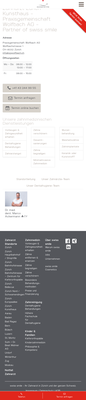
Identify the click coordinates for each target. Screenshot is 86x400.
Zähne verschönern (40, 132)
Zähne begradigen (39, 152)
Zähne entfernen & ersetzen (31, 257)
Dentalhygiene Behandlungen (13, 145)
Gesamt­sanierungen (40, 142)
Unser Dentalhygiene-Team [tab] (43, 186)
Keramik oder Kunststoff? (69, 155)
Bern (7, 326)
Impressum (32, 391)
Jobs (47, 255)
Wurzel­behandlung (68, 132)
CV (24, 216)
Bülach (8, 330)
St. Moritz (10, 338)
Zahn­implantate (70, 147)
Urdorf (8, 353)
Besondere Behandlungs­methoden (32, 283)
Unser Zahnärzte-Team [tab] (56, 179)
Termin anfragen (64, 395)
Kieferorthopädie (34, 339)
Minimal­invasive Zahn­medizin (42, 162)
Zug (7, 361)
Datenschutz (46, 391)
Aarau (8, 314)
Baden (8, 318)
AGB (57, 391)
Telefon (21, 395)
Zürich (8, 247)
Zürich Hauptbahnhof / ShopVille (12, 255)
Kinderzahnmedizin (35, 343)
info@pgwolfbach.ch (13, 53)
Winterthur (10, 357)
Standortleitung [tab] (25, 179)
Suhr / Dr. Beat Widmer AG (12, 345)
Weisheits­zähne (70, 140)
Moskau (9, 365)
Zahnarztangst (13, 154)
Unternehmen (52, 259)
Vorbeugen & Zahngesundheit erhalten (14, 133)
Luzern (8, 334)
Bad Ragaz (11, 322)
